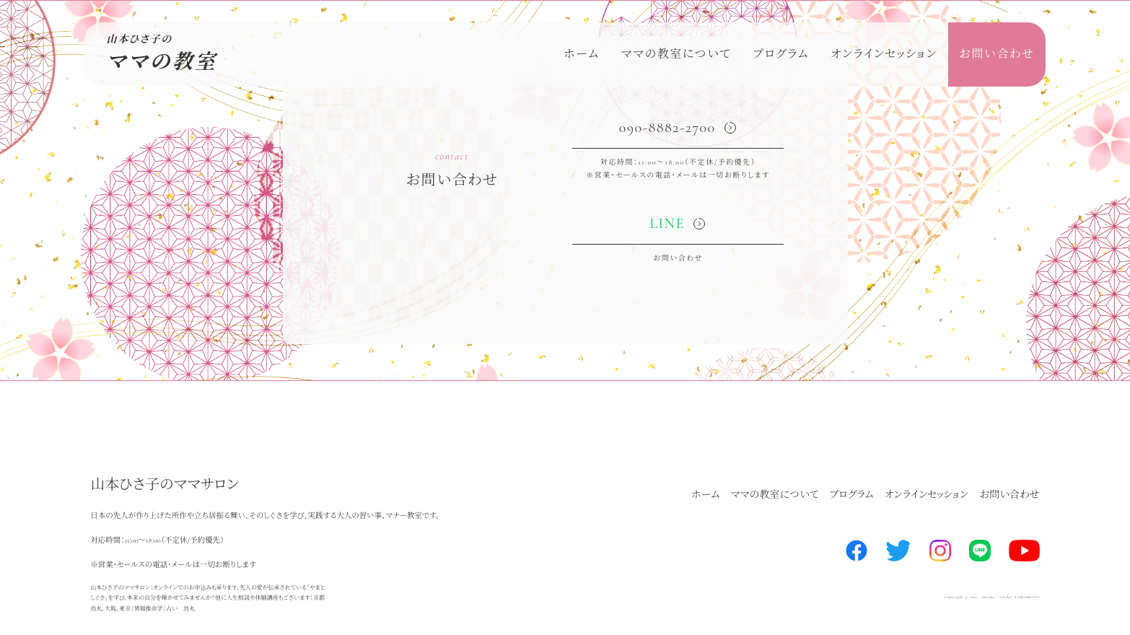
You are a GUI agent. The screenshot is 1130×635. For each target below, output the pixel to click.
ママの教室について (676, 54)
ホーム (582, 54)
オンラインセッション (884, 54)
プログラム (781, 54)
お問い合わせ (997, 54)
